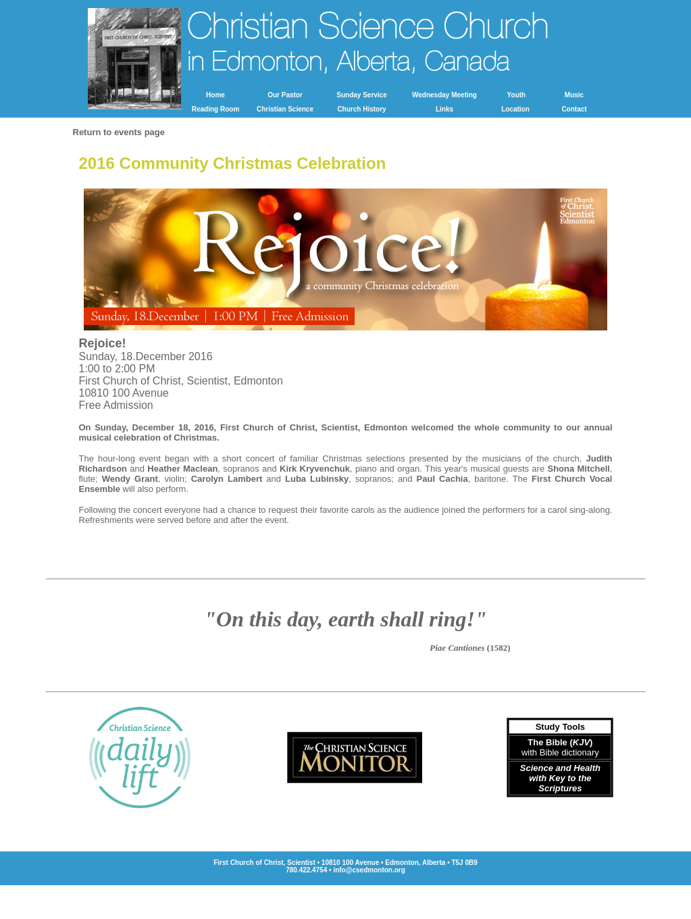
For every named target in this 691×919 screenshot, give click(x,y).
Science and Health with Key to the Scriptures (560, 778)
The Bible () (560, 742)
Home (215, 95)
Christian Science (285, 109)
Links (444, 109)
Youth (516, 95)
